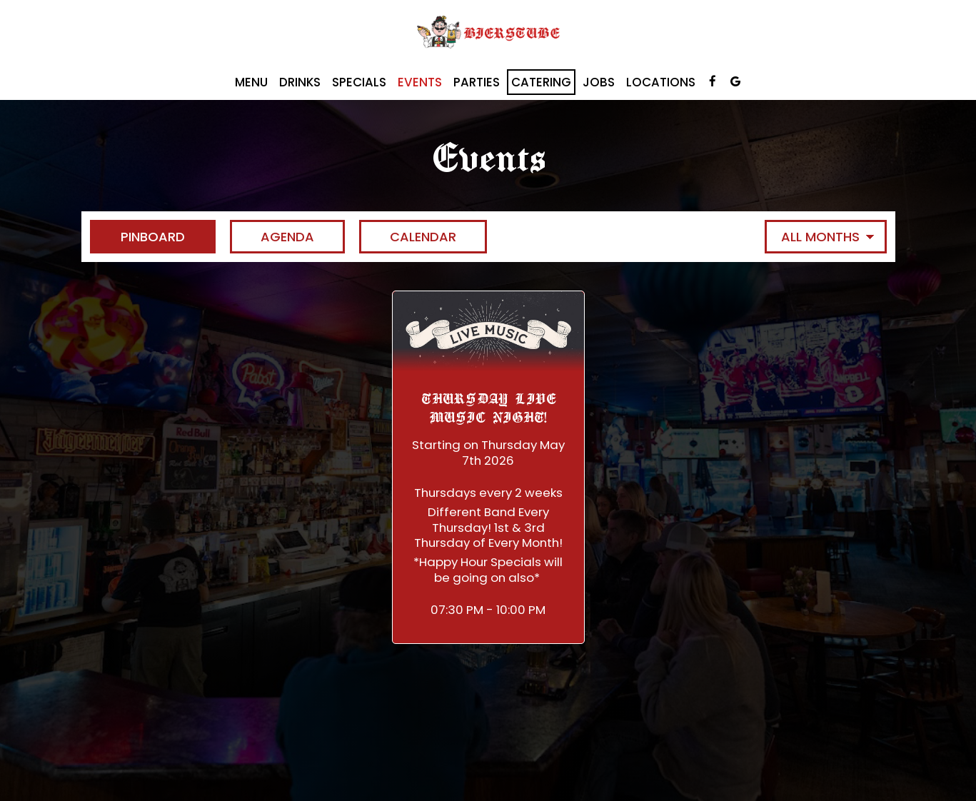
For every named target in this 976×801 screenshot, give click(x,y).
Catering (541, 82)
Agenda (272, 237)
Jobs (599, 82)
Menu (251, 82)
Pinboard (137, 237)
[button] (488, 467)
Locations (660, 82)
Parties (476, 82)
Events (420, 82)
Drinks (300, 82)
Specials (359, 82)
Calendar (407, 237)
